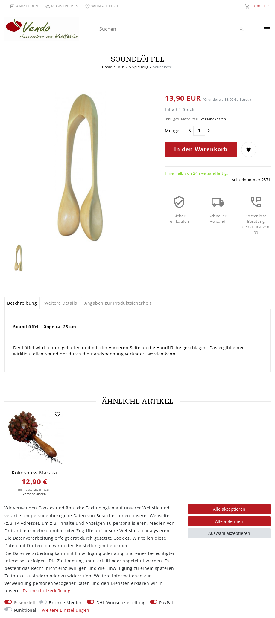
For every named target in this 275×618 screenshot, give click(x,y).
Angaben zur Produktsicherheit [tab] (117, 303)
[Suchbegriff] (171, 29)
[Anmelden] (24, 6)
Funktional (25, 610)
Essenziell (24, 602)
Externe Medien (66, 602)
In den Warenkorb (200, 149)
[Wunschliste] (101, 6)
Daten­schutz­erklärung (46, 590)
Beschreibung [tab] (22, 303)
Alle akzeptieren (229, 509)
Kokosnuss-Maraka (34, 473)
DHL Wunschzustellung (121, 602)
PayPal (166, 602)
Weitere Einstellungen (65, 610)
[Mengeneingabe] (199, 131)
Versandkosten (213, 119)
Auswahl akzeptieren (229, 533)
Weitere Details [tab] (60, 303)
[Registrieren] (61, 6)
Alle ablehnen (229, 521)
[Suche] (241, 29)
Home (107, 67)
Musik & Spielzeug (132, 67)
